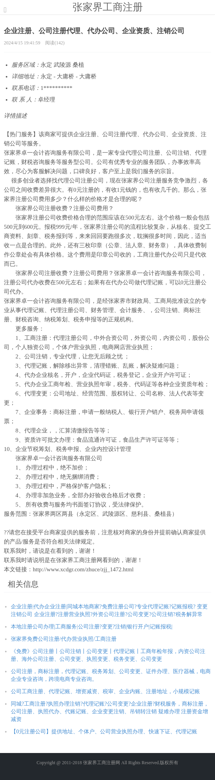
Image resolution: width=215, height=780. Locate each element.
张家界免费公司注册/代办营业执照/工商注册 (64, 639)
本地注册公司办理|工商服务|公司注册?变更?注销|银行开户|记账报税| (91, 627)
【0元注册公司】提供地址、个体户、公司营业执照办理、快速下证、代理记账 (104, 731)
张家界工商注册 (108, 7)
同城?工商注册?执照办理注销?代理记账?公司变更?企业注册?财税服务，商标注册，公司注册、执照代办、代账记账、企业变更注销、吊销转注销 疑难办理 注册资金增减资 (110, 711)
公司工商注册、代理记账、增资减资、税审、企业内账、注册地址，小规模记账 (105, 691)
